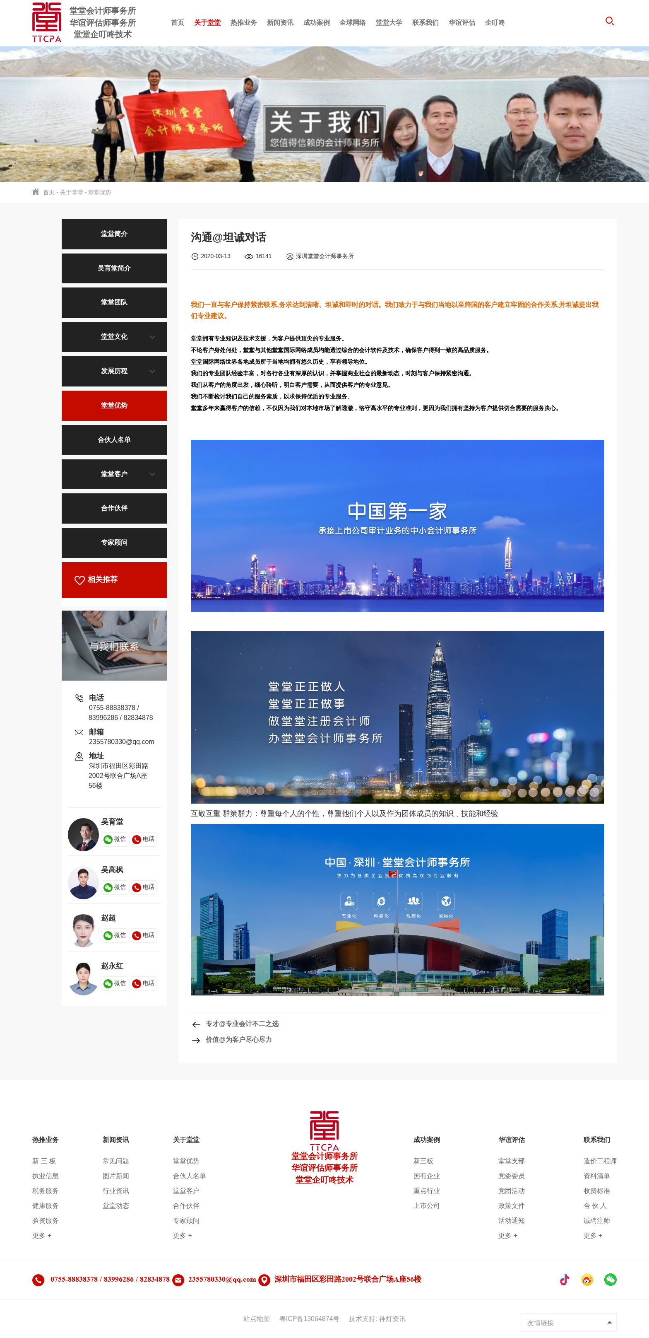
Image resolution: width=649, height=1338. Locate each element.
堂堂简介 (114, 233)
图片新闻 (116, 1175)
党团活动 (511, 1190)
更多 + (41, 1235)
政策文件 (511, 1205)
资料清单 (597, 1175)
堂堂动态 (116, 1205)
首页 (177, 22)
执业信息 (45, 1175)
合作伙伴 (114, 508)
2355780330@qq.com (121, 741)
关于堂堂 (207, 22)
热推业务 (244, 22)
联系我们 (425, 22)
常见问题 (116, 1160)
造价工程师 (600, 1160)
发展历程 (114, 370)
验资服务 (45, 1220)
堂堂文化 (114, 336)
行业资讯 (116, 1190)
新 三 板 (44, 1160)
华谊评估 (462, 22)
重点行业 (426, 1190)
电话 (143, 839)
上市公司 (426, 1205)
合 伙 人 (595, 1205)
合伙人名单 (114, 439)
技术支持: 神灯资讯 (377, 1318)
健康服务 (45, 1205)
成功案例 (316, 22)
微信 (114, 839)
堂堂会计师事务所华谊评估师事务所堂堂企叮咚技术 (324, 1155)
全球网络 (352, 22)
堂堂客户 (114, 474)
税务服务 (45, 1190)
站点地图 (256, 1318)
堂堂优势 (99, 192)
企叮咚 (495, 22)
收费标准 (597, 1190)
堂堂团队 (114, 302)
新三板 (423, 1160)
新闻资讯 (280, 22)
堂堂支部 (511, 1160)
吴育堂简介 (114, 268)
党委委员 (511, 1175)
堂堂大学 (389, 22)
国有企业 (426, 1175)
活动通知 (511, 1220)
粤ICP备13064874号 (309, 1318)
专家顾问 (114, 542)
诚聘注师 (597, 1220)
